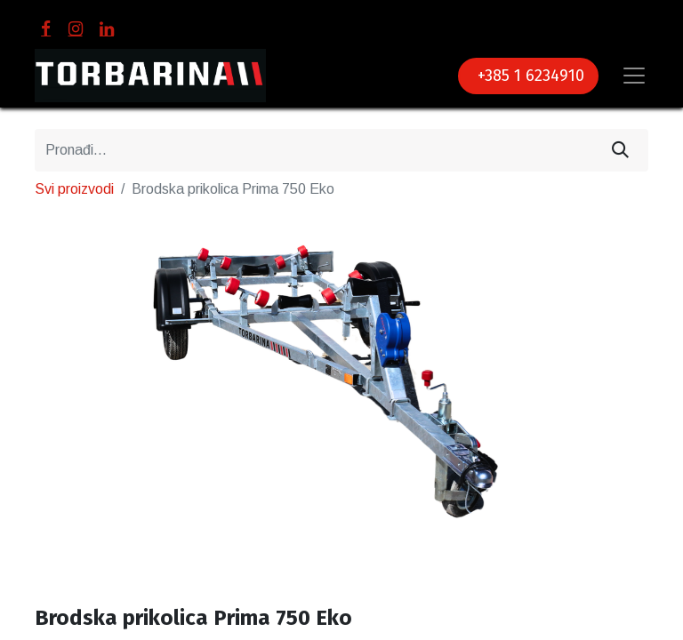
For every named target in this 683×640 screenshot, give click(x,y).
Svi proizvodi (74, 188)
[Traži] (620, 150)
